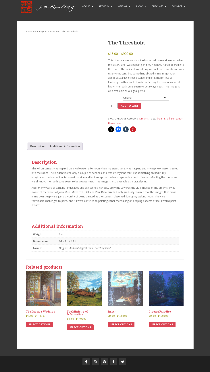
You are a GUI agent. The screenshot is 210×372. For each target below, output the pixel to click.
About (86, 6)
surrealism (177, 118)
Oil (48, 31)
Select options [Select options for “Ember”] (121, 324)
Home (29, 31)
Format (113, 97)
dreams (161, 118)
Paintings (39, 31)
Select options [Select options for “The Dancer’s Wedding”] (39, 324)
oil (168, 118)
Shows (139, 6)
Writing (122, 6)
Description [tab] (37, 146)
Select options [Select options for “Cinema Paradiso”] (162, 324)
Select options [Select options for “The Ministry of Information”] (80, 327)
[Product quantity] (112, 106)
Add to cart (129, 105)
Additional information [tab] (65, 146)
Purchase (157, 6)
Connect (177, 6)
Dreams (55, 31)
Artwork (104, 6)
